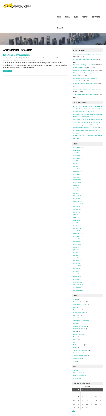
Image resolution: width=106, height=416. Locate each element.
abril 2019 (76, 161)
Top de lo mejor (78, 353)
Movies (75, 339)
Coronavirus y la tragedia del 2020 (83, 65)
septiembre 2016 (78, 241)
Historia (75, 323)
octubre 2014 (77, 287)
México (75, 337)
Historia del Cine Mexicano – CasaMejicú (85, 127)
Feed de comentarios (79, 375)
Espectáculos (77, 310)
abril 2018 (76, 190)
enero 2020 (76, 155)
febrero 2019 (77, 166)
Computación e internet (80, 304)
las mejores (6, 60)
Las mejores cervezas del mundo (16, 54)
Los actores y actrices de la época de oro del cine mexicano (87, 130)
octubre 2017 (77, 206)
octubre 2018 (77, 177)
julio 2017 (76, 215)
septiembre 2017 (78, 209)
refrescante (23, 60)
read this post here (78, 135)
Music (75, 342)
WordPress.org (77, 378)
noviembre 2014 (78, 285)
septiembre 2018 (78, 180)
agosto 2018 (77, 182)
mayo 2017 (76, 220)
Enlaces (60, 28)
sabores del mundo (37, 60)
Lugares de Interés (78, 334)
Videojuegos (77, 358)
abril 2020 (76, 153)
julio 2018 (76, 185)
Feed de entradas (78, 373)
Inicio (59, 17)
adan (6, 58)
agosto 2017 (77, 212)
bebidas (44, 58)
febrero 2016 (77, 260)
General (30, 58)
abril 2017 (76, 223)
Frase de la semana (79, 312)
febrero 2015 (77, 276)
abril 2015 (76, 271)
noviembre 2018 (78, 174)
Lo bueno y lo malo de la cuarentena (84, 59)
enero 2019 (76, 169)
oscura (17, 60)
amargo (39, 58)
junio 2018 (76, 188)
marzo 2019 (76, 163)
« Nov (73, 411)
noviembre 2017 (78, 204)
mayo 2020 (76, 150)
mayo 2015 (76, 268)
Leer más (7, 71)
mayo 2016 (76, 252)
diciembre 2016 (78, 233)
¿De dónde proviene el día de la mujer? (85, 94)
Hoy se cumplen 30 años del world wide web (86, 89)
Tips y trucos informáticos (81, 350)
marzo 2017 (76, 225)
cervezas (50, 58)
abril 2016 (76, 255)
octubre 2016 (77, 239)
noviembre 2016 (78, 236)
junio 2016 (76, 250)
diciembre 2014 (78, 282)
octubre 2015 (77, 266)
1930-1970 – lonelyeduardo (81, 122)
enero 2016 (76, 263)
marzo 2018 (76, 193)
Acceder (75, 370)
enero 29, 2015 (16, 58)
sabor (29, 60)
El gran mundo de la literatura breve (84, 83)
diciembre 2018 (78, 171)
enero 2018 (76, 198)
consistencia (57, 58)
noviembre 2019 (78, 158)
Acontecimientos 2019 (80, 67)
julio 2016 (76, 247)
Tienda (67, 17)
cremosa (64, 58)
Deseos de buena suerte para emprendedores (87, 54)
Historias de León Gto (79, 326)
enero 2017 (76, 231)
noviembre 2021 (78, 147)
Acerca (85, 17)
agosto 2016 (77, 244)
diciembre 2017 (78, 201)
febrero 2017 (77, 228)
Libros (75, 331)
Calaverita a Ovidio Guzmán (81, 70)
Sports (75, 347)
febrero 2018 (77, 196)
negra (12, 60)
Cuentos (75, 307)
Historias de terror (78, 329)
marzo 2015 (76, 274)
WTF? (75, 361)
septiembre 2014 (78, 290)
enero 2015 (76, 279)
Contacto (96, 17)
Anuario (75, 299)
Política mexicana (78, 345)
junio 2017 (76, 217)
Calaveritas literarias (79, 302)
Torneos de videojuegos (80, 355)
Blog (76, 17)
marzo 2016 (76, 258)
